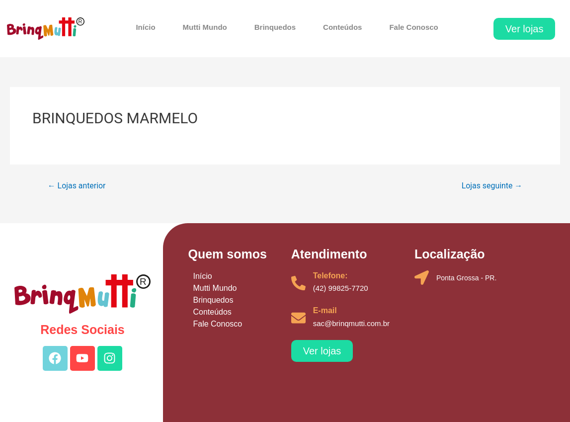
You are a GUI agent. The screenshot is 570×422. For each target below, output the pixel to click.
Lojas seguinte (491, 186)
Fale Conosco (413, 27)
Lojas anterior (77, 186)
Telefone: (330, 275)
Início (145, 27)
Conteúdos (342, 27)
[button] (524, 29)
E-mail (325, 310)
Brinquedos (275, 27)
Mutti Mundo (205, 27)
